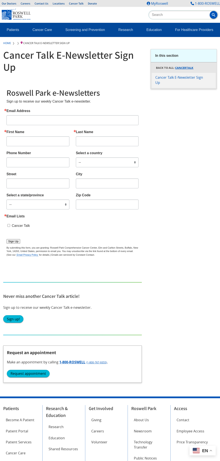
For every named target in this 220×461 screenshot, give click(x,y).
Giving (96, 302)
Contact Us (41, 3)
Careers (25, 3)
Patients (13, 30)
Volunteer (99, 324)
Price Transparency (192, 324)
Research (125, 30)
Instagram (14, 371)
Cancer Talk (76, 3)
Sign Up (13, 241)
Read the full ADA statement (110, 413)
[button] (213, 15)
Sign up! (160, 155)
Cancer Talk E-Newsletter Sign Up (179, 80)
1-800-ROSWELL (207, 3)
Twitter (51, 359)
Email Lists (15, 216)
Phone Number (18, 153)
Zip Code (83, 195)
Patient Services (19, 324)
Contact (183, 302)
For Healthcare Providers (194, 30)
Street (11, 174)
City (79, 174)
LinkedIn (12, 383)
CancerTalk (184, 68)
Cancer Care (42, 30)
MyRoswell (159, 3)
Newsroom (143, 313)
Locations (59, 3)
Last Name (84, 132)
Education (154, 30)
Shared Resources (63, 331)
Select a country (89, 153)
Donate (92, 3)
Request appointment (175, 214)
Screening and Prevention (85, 30)
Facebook (13, 359)
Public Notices (145, 340)
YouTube (53, 371)
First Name (15, 132)
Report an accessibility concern (155, 413)
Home (7, 43)
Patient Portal (17, 313)
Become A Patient (20, 302)
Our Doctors (9, 3)
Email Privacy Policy (27, 255)
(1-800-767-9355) (188, 203)
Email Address (18, 111)
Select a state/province (25, 195)
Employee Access (190, 313)
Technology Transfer (143, 327)
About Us (141, 302)
